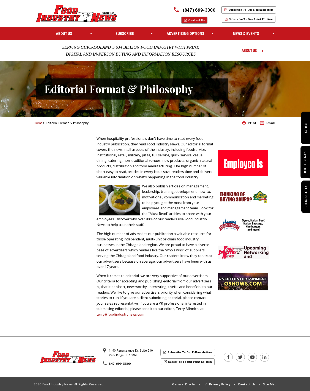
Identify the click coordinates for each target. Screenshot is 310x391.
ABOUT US (249, 50)
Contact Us (247, 384)
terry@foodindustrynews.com (120, 314)
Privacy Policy (220, 384)
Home (38, 123)
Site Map (270, 384)
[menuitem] (64, 33)
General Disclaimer (187, 384)
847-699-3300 (116, 363)
